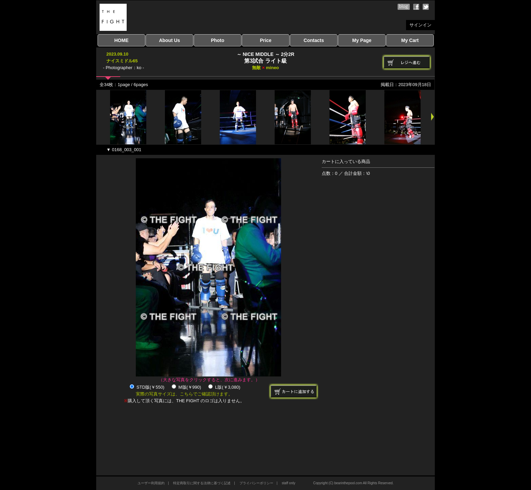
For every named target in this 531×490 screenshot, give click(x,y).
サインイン (420, 24)
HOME (121, 40)
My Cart (410, 40)
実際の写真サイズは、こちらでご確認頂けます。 (184, 393)
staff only (288, 483)
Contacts (314, 40)
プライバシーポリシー (256, 483)
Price (265, 40)
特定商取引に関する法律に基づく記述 (202, 483)
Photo (218, 40)
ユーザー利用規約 (151, 483)
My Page (361, 40)
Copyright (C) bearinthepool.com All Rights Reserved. (353, 483)
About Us (169, 40)
